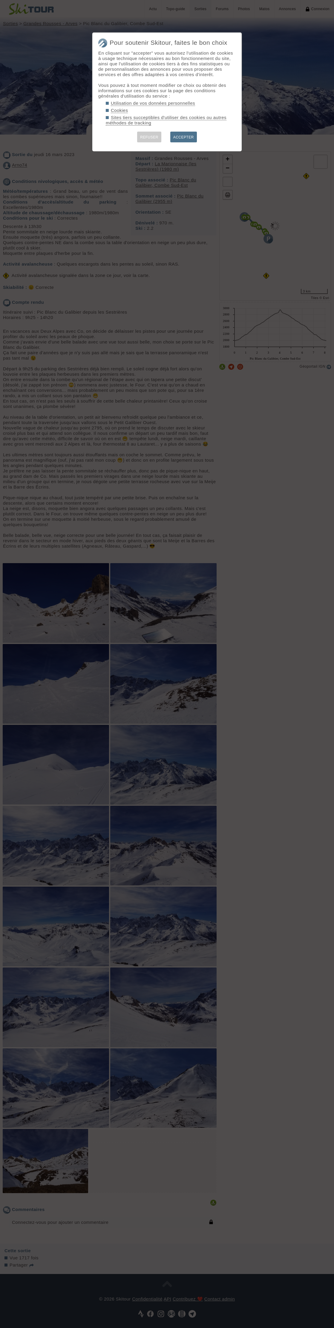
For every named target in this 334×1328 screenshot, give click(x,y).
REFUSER (149, 137)
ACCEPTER (183, 137)
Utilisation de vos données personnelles (153, 103)
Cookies (119, 110)
